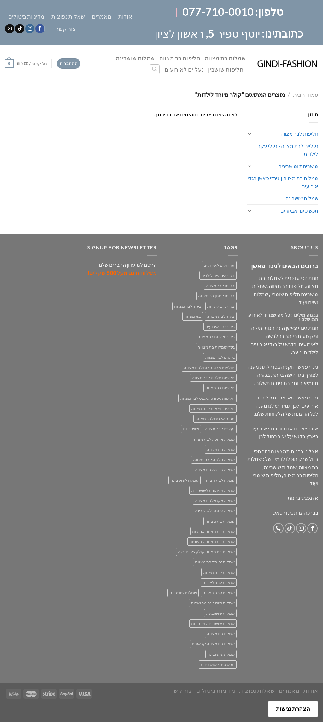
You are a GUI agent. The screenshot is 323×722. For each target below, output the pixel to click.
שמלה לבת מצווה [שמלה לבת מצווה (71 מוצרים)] (219, 480)
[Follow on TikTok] (19, 28)
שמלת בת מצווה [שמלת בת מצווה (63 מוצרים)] (221, 633)
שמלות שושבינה (135, 58)
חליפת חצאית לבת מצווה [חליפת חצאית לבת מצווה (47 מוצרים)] (213, 408)
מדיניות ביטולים (26, 16)
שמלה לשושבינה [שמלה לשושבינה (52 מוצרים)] (184, 480)
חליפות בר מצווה (179, 58)
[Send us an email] (9, 28)
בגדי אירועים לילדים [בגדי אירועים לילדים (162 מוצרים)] (218, 275)
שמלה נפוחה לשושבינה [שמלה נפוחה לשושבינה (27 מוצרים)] (215, 510)
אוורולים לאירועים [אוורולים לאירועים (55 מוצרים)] (219, 265)
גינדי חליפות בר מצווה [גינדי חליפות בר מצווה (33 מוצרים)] (216, 336)
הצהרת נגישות (293, 708)
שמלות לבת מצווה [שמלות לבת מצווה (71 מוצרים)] (219, 572)
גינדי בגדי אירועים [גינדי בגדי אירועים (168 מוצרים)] (220, 326)
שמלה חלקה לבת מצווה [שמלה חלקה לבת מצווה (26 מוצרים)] (214, 459)
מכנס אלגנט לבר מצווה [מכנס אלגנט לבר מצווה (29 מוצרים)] (215, 418)
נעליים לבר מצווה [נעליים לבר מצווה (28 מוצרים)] (220, 428)
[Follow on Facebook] (39, 28)
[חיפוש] (155, 69)
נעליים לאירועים (184, 69)
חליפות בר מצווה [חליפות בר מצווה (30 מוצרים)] (220, 387)
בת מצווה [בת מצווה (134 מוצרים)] (192, 316)
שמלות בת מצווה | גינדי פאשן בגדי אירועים (283, 182)
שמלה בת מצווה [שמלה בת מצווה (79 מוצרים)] (221, 449)
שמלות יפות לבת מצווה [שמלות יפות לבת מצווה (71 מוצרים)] (215, 561)
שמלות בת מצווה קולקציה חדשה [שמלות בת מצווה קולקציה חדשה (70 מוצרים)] (206, 551)
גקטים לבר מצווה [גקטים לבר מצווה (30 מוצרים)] (220, 357)
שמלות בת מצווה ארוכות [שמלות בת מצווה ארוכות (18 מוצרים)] (213, 531)
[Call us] (278, 528)
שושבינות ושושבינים (298, 166)
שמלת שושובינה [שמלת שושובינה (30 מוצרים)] (221, 654)
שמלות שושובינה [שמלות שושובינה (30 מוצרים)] (220, 613)
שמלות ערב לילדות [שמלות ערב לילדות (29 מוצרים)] (219, 582)
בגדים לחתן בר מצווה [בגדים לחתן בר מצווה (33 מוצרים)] (216, 295)
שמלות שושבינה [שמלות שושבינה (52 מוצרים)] (183, 592)
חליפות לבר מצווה (299, 134)
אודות (125, 16)
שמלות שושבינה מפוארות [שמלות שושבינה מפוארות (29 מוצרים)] (213, 602)
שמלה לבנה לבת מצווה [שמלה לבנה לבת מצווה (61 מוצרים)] (215, 469)
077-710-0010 (218, 11)
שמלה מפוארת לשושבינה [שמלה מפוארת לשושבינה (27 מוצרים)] (213, 490)
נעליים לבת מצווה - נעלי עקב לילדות (288, 150)
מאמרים (101, 16)
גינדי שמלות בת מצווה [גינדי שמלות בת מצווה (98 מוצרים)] (216, 347)
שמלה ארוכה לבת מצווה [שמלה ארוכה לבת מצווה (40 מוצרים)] (213, 439)
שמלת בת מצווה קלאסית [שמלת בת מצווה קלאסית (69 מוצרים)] (213, 643)
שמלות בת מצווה (225, 58)
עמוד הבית (305, 94)
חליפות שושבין (226, 69)
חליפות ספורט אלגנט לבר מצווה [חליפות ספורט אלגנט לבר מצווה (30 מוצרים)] (207, 398)
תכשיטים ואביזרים (299, 210)
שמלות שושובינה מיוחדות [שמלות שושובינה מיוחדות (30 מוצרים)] (213, 623)
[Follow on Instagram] (29, 28)
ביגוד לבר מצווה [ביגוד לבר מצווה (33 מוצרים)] (188, 306)
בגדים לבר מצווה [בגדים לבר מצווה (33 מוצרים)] (220, 285)
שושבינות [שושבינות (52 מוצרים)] (191, 428)
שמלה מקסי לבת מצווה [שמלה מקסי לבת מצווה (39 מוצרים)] (215, 500)
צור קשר (66, 28)
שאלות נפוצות (68, 16)
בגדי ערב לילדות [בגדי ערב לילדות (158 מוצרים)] (221, 306)
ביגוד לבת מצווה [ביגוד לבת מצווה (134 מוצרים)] (221, 316)
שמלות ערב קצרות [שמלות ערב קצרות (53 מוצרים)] (219, 592)
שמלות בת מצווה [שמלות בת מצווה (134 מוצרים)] (220, 521)
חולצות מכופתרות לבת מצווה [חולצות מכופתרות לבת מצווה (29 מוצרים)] (209, 367)
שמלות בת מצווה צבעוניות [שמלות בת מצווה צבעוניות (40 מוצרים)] (212, 541)
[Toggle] (249, 133)
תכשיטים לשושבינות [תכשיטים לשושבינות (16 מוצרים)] (218, 664)
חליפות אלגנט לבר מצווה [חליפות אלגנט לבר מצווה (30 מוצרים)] (213, 377)
